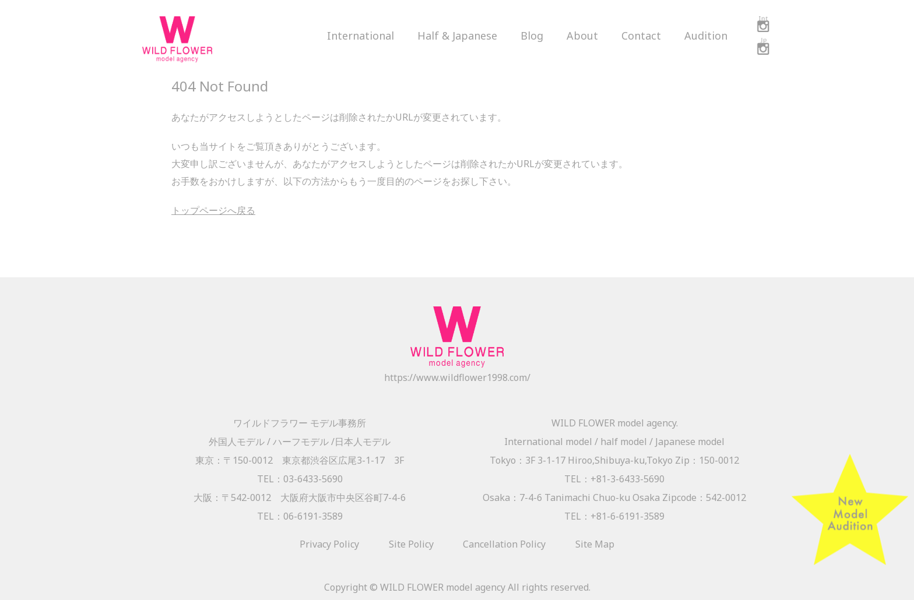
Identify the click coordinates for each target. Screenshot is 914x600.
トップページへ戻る (213, 210)
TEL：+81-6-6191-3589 (614, 516)
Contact (641, 36)
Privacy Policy (329, 544)
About (582, 36)
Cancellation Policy (504, 544)
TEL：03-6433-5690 (300, 478)
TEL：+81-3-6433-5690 (614, 478)
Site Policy (411, 544)
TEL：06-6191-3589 (300, 516)
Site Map (594, 544)
